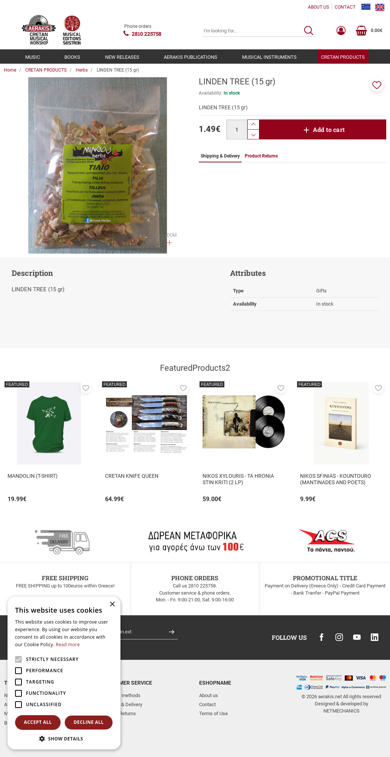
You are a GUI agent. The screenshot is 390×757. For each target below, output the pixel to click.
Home (10, 70)
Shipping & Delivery (122, 704)
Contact (207, 704)
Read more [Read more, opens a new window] (68, 644)
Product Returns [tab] (261, 156)
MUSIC (32, 57)
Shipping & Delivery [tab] (220, 156)
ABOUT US (318, 7)
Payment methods (121, 695)
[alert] (64, 672)
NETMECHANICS (341, 711)
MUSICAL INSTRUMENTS (269, 57)
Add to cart (329, 129)
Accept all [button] (38, 722)
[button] (377, 84)
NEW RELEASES (122, 57)
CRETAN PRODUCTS (343, 57)
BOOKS (72, 57)
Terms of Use (213, 713)
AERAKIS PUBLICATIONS (190, 57)
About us (208, 695)
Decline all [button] (89, 722)
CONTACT (345, 7)
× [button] (112, 604)
